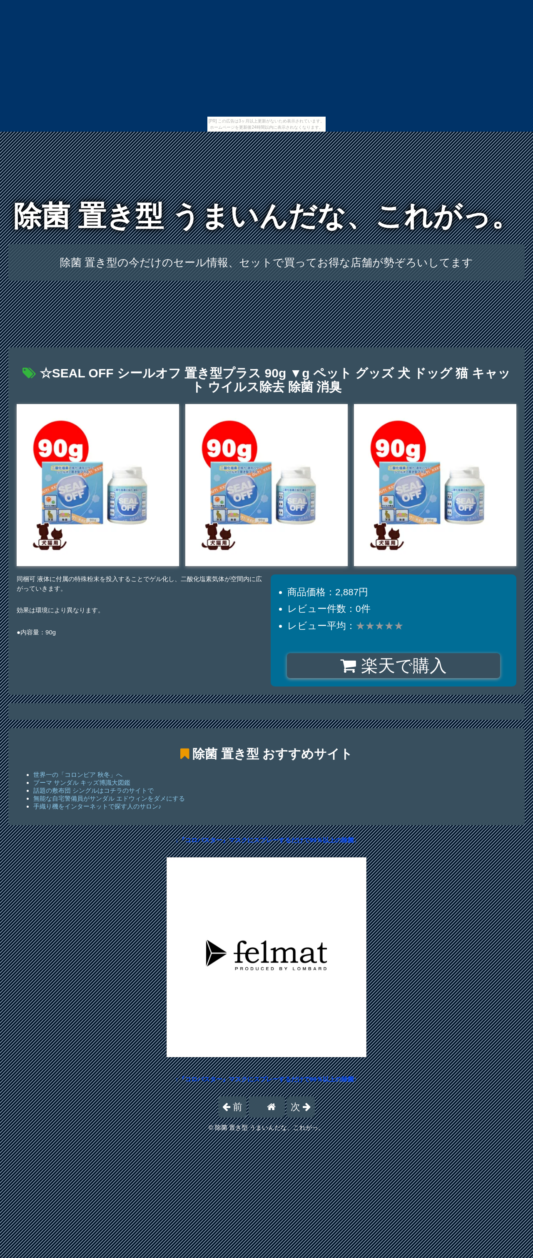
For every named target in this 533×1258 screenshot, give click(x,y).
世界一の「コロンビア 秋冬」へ (77, 774)
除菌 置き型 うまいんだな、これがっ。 (266, 216)
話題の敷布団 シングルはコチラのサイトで (93, 790)
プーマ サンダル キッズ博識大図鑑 (81, 782)
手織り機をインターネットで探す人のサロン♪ (97, 806)
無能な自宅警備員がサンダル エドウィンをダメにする (109, 798)
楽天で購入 (393, 665)
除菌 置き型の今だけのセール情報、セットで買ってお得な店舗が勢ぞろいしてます (266, 262)
